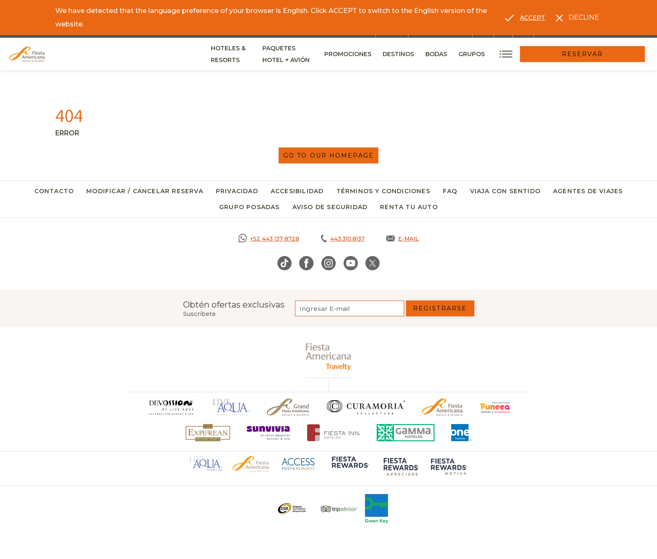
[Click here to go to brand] (171, 407)
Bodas (493, 54)
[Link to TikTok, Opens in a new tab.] (284, 263)
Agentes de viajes (588, 191)
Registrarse (440, 308)
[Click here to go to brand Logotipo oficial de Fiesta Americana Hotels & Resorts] (442, 407)
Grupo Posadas (249, 207)
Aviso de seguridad (330, 207)
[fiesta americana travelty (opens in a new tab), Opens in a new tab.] (328, 357)
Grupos (528, 54)
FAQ (450, 191)
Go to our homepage (328, 155)
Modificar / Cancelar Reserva (144, 191)
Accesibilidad (297, 191)
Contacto (54, 191)
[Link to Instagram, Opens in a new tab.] (328, 263)
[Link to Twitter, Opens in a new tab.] (372, 263)
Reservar (610, 54)
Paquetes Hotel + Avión (328, 57)
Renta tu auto (409, 207)
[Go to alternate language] (525, 17)
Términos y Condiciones (383, 191)
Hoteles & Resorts (243, 54)
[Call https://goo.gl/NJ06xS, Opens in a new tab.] (268, 238)
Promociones (404, 54)
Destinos (455, 54)
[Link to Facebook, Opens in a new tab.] (306, 263)
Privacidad (237, 191)
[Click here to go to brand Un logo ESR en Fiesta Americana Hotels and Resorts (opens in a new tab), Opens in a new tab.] (291, 509)
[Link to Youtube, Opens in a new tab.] (351, 263)
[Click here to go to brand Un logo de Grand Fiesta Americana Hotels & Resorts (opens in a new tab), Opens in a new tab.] (288, 407)
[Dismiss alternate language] (578, 17)
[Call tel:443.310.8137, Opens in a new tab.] (343, 238)
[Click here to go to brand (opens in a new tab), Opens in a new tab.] (495, 407)
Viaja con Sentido (505, 191)
